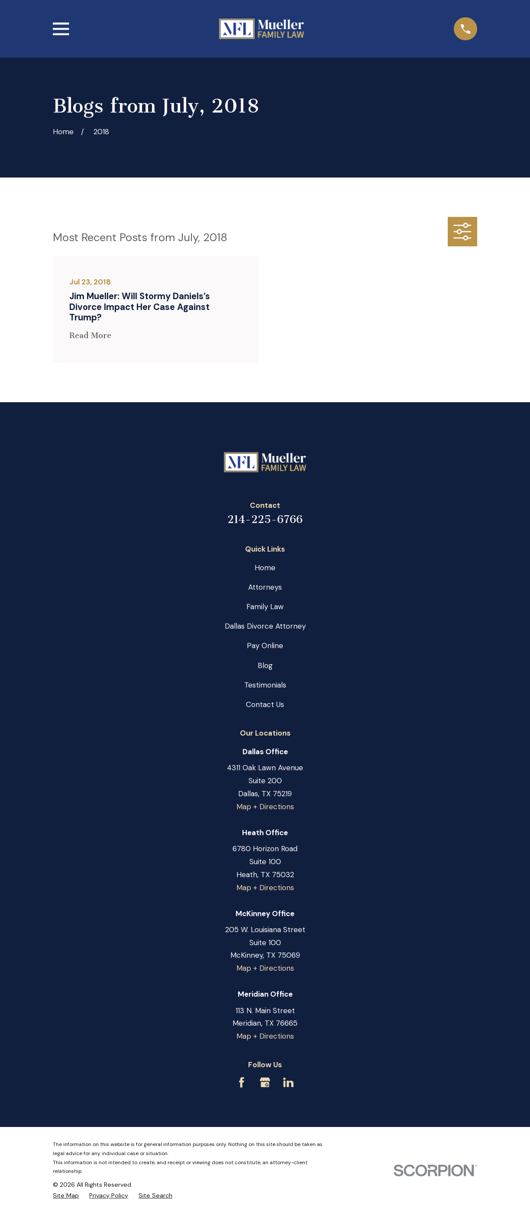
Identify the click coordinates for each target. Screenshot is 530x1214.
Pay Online (265, 645)
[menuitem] (66, 1195)
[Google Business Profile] (265, 1082)
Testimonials (265, 685)
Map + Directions (265, 806)
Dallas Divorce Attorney (265, 626)
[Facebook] (241, 1082)
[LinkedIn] (288, 1082)
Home (265, 567)
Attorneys (265, 587)
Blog (265, 665)
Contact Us (265, 704)
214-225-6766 (265, 519)
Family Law (265, 606)
